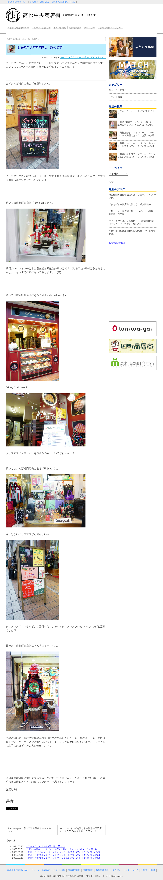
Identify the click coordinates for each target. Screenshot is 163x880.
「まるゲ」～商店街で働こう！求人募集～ (130, 204)
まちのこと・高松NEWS (39, 2)
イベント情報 (59, 28)
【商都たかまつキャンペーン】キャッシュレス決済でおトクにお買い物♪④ (63, 852)
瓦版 (73, 2)
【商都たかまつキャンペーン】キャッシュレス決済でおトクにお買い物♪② (63, 858)
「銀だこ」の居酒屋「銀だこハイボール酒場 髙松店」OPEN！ (132, 212)
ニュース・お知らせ (41, 28)
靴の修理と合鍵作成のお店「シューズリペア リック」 (132, 196)
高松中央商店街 (13, 39)
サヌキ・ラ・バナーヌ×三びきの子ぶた (45, 846)
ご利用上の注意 (148, 870)
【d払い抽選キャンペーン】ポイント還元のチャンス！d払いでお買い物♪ (62, 849)
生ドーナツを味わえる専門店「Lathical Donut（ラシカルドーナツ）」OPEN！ (131, 222)
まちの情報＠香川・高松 (17, 2)
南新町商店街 (75, 28)
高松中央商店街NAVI (60, 2)
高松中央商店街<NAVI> (18, 28)
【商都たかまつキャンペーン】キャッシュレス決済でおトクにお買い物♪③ (63, 855)
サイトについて (131, 870)
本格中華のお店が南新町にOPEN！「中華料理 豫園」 (132, 232)
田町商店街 (89, 28)
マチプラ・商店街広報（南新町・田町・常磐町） (83, 57)
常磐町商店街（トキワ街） (110, 28)
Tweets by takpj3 (117, 243)
